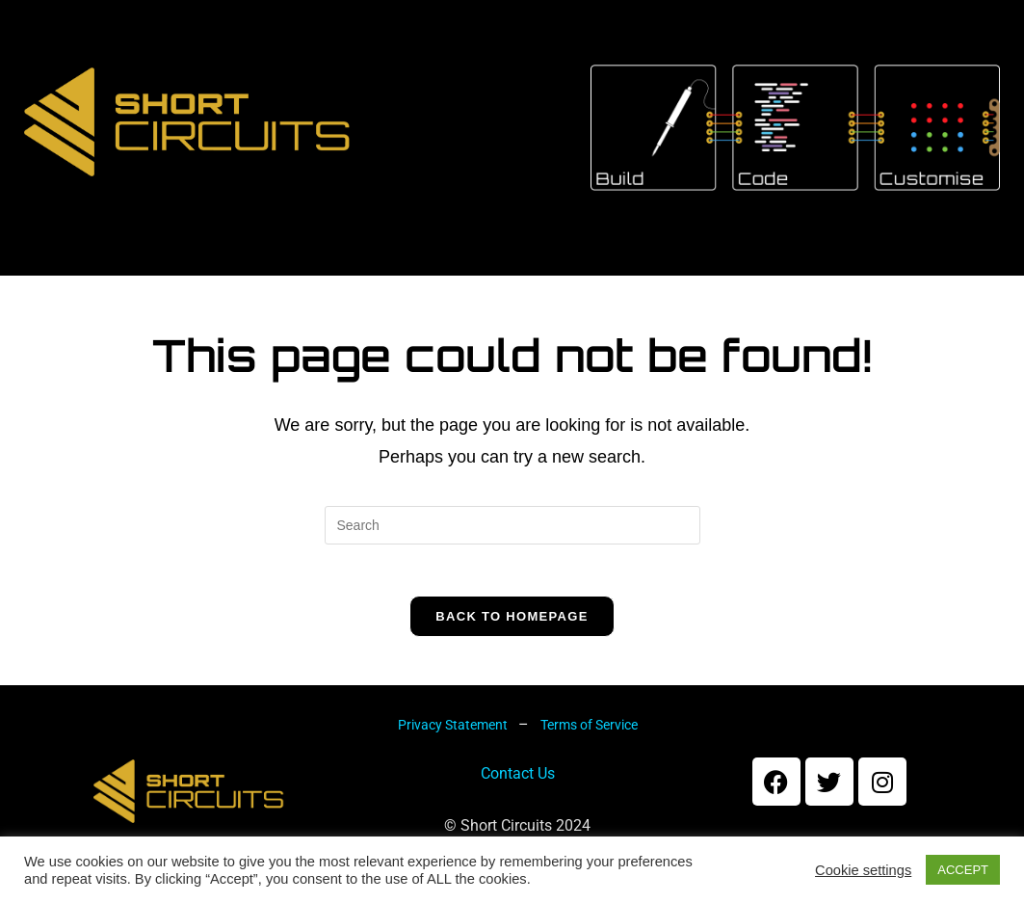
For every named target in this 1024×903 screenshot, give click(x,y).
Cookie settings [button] (863, 870)
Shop (413, 274)
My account (653, 274)
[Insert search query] (512, 543)
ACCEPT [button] (962, 870)
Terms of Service (589, 749)
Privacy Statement (454, 749)
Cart (514, 274)
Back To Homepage (511, 641)
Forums (805, 274)
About (211, 274)
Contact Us (518, 798)
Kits (315, 274)
